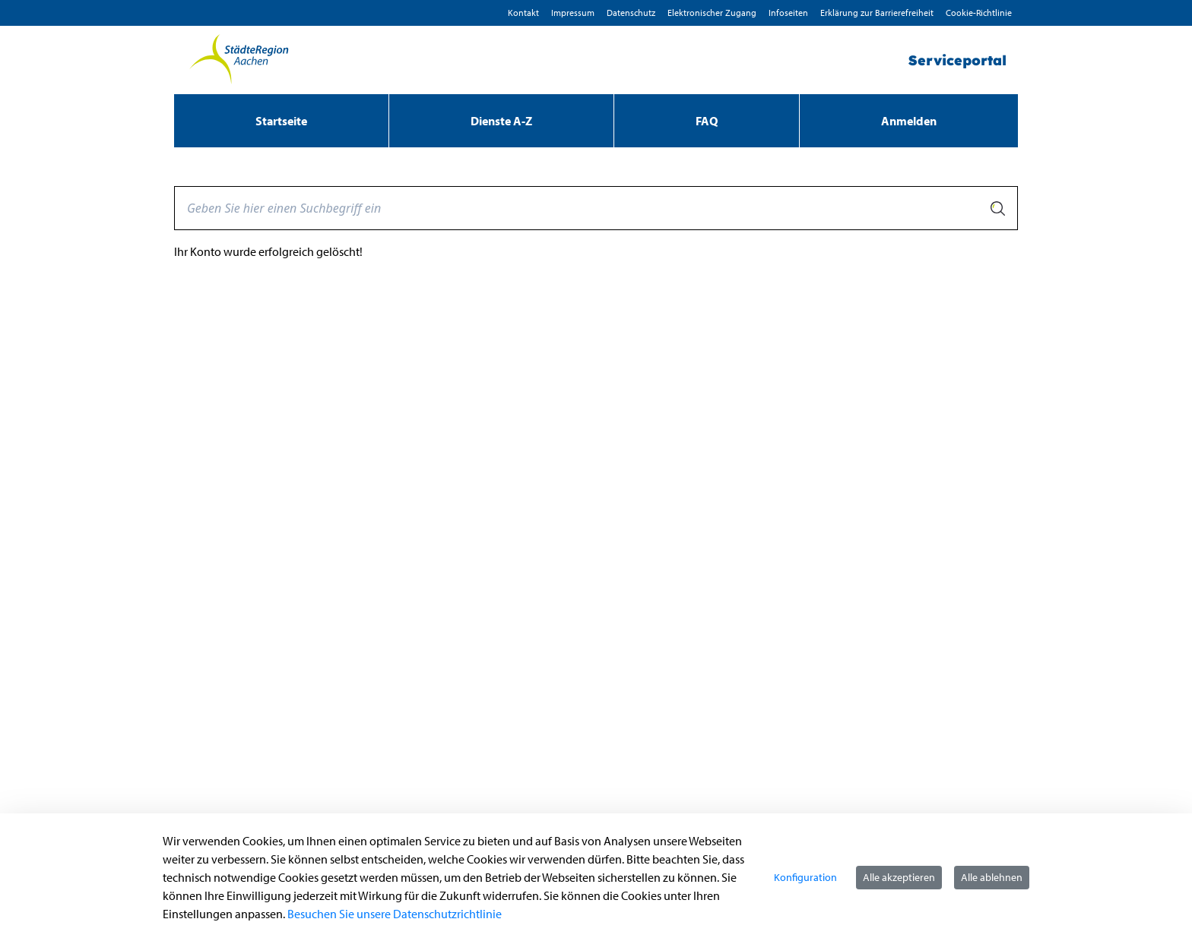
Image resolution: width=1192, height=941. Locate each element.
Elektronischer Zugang (711, 12)
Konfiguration (805, 877)
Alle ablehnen (991, 877)
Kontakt (523, 12)
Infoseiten (788, 12)
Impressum (572, 12)
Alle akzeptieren (899, 877)
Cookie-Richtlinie (979, 12)
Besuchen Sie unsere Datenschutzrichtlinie (394, 913)
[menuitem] (281, 120)
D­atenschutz (631, 12)
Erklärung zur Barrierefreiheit (877, 12)
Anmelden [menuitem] (909, 120)
